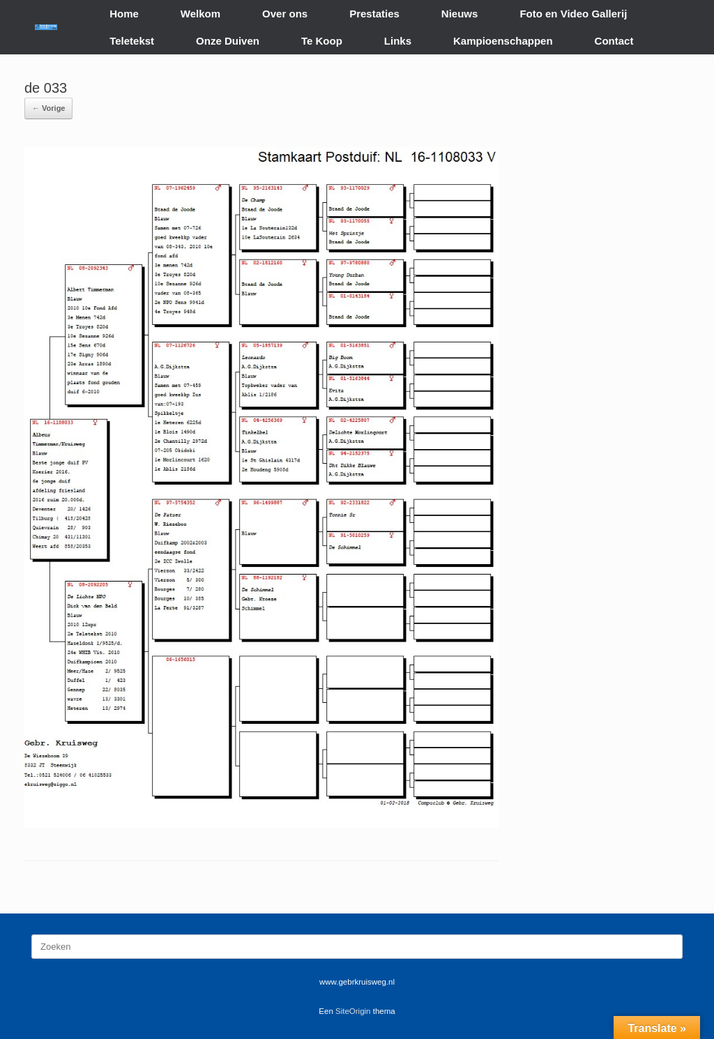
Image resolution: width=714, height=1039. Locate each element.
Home (124, 14)
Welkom (200, 14)
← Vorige (48, 108)
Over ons (284, 14)
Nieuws (459, 14)
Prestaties (374, 14)
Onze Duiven (227, 41)
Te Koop (321, 41)
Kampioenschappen (503, 41)
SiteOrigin (353, 1011)
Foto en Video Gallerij (573, 14)
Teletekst (131, 41)
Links (397, 41)
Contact (614, 41)
